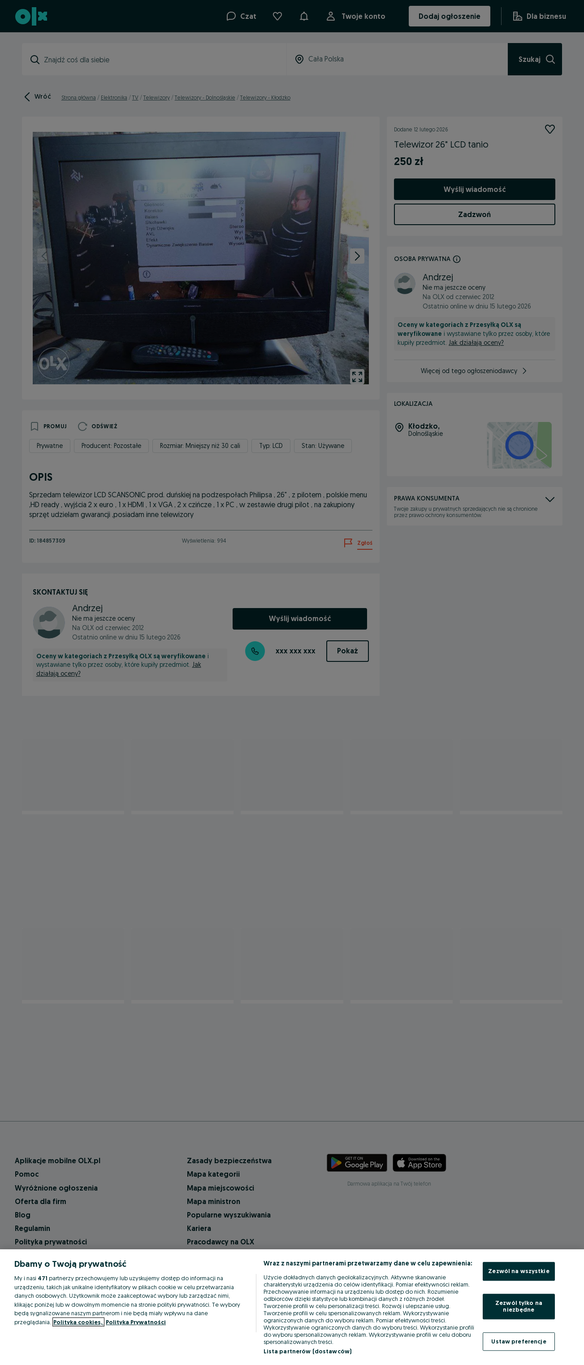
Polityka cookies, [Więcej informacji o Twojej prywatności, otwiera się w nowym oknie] (78, 1322)
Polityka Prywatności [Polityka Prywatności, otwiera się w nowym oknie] (136, 1322)
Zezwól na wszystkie (518, 1270)
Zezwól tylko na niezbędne (518, 1306)
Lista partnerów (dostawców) (308, 1351)
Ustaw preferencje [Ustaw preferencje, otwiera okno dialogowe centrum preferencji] (518, 1341)
